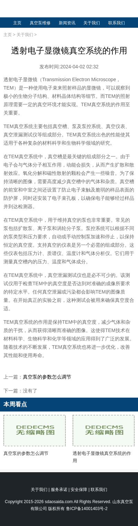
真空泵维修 (40, 22)
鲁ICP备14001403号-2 (87, 508)
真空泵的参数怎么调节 (47, 377)
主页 (17, 22)
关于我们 (91, 22)
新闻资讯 (67, 22)
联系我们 (116, 22)
